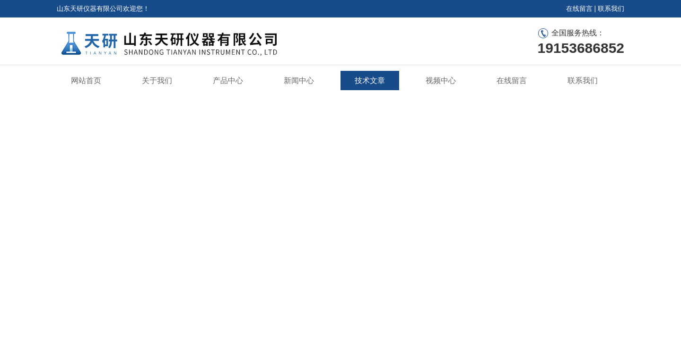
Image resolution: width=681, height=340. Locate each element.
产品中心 (228, 80)
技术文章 (370, 80)
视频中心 (441, 80)
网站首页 (86, 80)
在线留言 (579, 8)
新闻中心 (299, 80)
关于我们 (157, 80)
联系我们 (611, 8)
